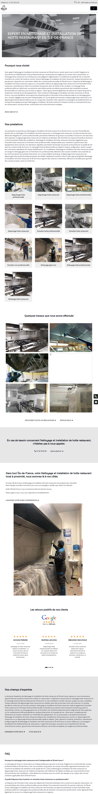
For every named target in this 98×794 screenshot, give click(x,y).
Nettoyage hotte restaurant (18, 299)
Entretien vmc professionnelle (18, 265)
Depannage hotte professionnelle (79, 195)
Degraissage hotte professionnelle (18, 196)
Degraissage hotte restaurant (48, 195)
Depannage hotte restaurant (18, 231)
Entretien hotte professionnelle (48, 231)
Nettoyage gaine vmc (48, 265)
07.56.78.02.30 (14, 2)
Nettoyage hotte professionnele (78, 265)
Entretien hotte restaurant (78, 231)
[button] (46, 667)
